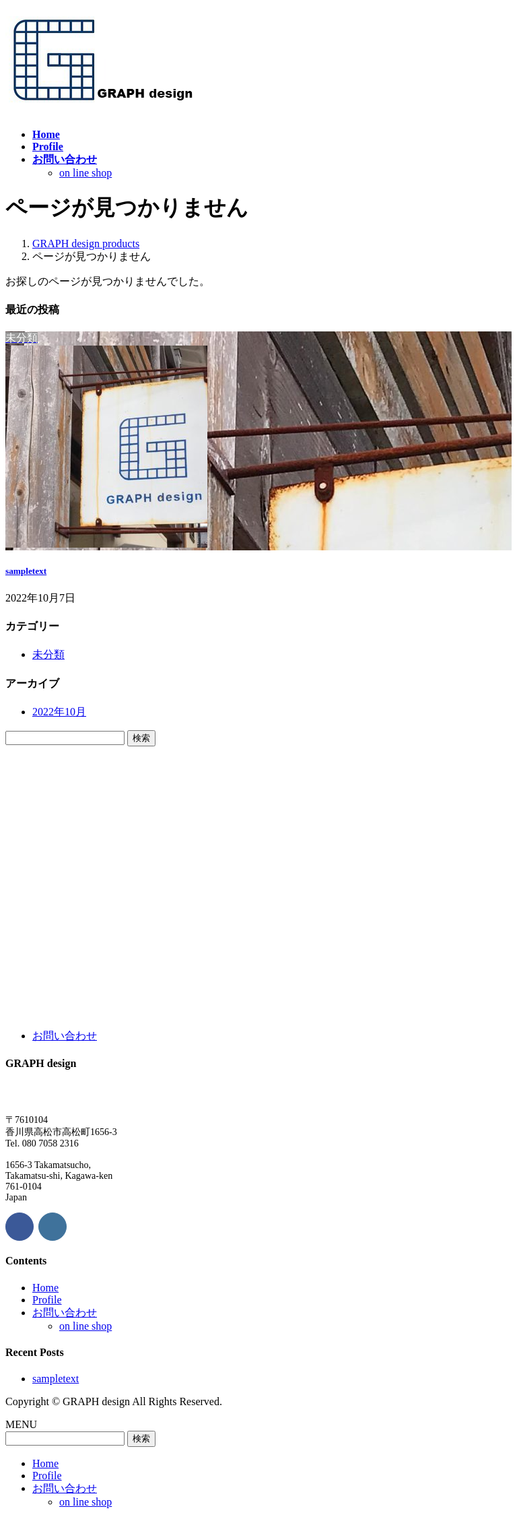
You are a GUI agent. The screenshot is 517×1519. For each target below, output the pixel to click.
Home (45, 1287)
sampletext (25, 571)
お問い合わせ (64, 1035)
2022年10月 (59, 711)
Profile (47, 1299)
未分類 (48, 654)
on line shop (85, 173)
